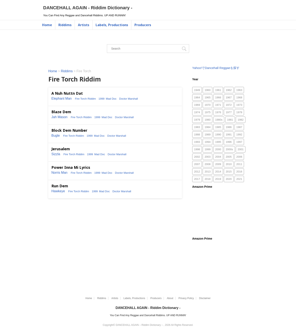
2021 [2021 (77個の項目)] (239, 179)
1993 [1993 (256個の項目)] (197, 141)
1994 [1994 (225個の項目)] (207, 141)
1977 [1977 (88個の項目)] (229, 112)
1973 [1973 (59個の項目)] (239, 104)
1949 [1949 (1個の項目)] (197, 90)
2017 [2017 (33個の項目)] (197, 179)
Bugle (55, 135)
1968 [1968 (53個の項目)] (239, 97)
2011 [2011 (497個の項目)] (239, 164)
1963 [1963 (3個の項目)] (239, 90)
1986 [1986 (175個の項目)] (229, 127)
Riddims (65, 25)
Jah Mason (59, 117)
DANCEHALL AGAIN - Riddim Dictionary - (87, 7)
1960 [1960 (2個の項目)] (207, 90)
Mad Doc (111, 98)
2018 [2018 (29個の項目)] (207, 179)
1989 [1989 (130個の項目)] (207, 134)
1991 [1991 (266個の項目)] (229, 134)
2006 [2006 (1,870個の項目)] (239, 156)
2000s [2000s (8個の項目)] (229, 149)
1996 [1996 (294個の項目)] (229, 141)
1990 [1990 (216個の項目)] (218, 134)
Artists (83, 25)
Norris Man (59, 172)
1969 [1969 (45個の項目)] (197, 104)
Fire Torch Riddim (85, 98)
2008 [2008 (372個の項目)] (207, 164)
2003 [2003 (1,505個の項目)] (207, 156)
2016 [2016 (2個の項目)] (239, 171)
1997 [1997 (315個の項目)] (239, 141)
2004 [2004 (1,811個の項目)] (218, 156)
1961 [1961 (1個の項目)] (218, 90)
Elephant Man (61, 98)
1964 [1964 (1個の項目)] (197, 97)
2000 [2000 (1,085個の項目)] (218, 149)
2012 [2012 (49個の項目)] (197, 171)
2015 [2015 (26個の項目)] (229, 171)
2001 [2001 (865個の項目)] (241, 149)
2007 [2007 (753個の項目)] (197, 164)
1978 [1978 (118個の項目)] (239, 112)
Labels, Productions (112, 25)
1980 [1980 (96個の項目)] (207, 119)
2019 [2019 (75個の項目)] (218, 179)
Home (47, 25)
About (170, 298)
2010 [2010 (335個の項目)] (229, 164)
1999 (101, 98)
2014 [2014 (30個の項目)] (218, 171)
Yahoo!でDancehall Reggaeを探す (215, 68)
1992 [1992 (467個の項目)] (239, 134)
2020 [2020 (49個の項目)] (229, 179)
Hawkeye (58, 191)
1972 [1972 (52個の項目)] (229, 104)
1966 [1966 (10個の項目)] (218, 97)
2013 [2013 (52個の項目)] (207, 171)
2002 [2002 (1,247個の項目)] (197, 156)
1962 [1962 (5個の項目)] (229, 90)
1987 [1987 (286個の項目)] (239, 127)
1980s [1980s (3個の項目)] (218, 119)
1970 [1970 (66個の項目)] (207, 104)
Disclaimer (205, 298)
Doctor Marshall (128, 98)
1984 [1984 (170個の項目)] (207, 127)
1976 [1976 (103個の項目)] (218, 112)
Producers (142, 25)
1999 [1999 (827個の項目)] (207, 149)
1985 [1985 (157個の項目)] (218, 127)
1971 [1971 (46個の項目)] (218, 104)
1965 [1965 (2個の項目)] (207, 97)
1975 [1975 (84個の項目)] (207, 112)
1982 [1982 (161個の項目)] (241, 119)
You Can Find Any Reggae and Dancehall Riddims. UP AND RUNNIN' (148, 315)
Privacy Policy (186, 298)
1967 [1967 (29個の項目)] (229, 97)
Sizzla (55, 154)
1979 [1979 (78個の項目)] (197, 119)
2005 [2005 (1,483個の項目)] (229, 156)
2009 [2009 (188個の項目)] (218, 164)
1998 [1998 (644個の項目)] (197, 149)
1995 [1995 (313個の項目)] (218, 141)
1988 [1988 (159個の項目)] (197, 134)
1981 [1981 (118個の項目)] (230, 119)
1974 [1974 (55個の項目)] (197, 112)
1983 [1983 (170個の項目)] (197, 127)
